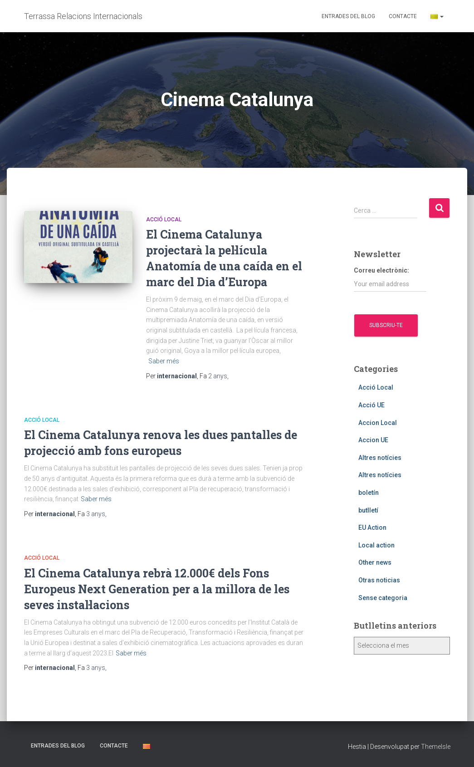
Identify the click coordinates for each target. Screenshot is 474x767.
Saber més (163, 361)
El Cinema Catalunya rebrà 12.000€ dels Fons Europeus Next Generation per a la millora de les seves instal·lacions (156, 589)
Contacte (403, 16)
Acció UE (371, 405)
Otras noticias (379, 580)
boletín (368, 492)
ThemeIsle (435, 746)
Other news (374, 562)
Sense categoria (382, 597)
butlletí (368, 510)
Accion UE (373, 440)
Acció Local (163, 219)
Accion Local (377, 422)
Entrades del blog (348, 16)
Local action (376, 545)
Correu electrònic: (390, 279)
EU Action (372, 527)
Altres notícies (379, 457)
